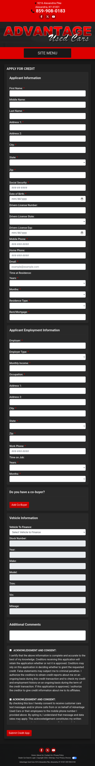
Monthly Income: (19, 363)
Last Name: (16, 110)
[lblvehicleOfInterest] (47, 532)
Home (33, 755)
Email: (13, 261)
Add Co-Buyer (19, 504)
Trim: (12, 583)
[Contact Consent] (10, 699)
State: (12, 157)
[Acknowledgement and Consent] (10, 650)
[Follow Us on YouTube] (53, 16)
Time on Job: (16, 457)
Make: (13, 561)
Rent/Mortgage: (18, 312)
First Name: (16, 88)
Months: (14, 289)
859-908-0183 (50, 11)
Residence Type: (18, 300)
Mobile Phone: (17, 239)
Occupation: (16, 374)
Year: (12, 549)
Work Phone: (16, 446)
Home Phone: (17, 250)
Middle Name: (17, 99)
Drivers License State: (22, 216)
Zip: (11, 170)
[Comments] (47, 635)
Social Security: (18, 182)
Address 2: (15, 133)
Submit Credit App (19, 733)
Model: (13, 572)
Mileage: (14, 606)
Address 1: (15, 122)
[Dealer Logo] (47, 34)
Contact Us (49, 755)
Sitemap (52, 758)
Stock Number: (18, 538)
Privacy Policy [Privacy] (59, 755)
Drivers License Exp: (21, 227)
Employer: (15, 340)
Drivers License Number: (23, 205)
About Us (40, 755)
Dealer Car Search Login (27, 758)
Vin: (11, 594)
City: (12, 144)
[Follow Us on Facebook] (41, 16)
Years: (13, 278)
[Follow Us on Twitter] (47, 16)
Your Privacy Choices (66, 758)
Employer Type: (18, 351)
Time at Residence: (20, 272)
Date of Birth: (17, 193)
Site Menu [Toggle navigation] (47, 53)
